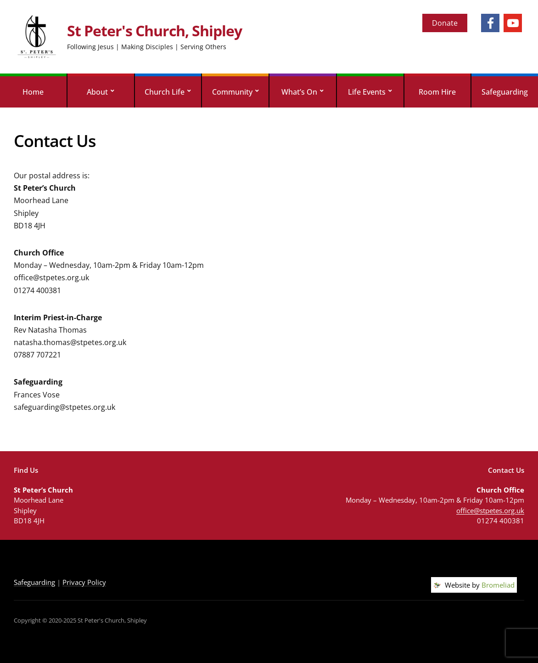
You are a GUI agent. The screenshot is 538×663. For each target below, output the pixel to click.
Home (33, 92)
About (97, 92)
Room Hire (437, 92)
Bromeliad (498, 584)
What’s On (299, 92)
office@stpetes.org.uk (490, 510)
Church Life (165, 92)
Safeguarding (505, 92)
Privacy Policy (84, 582)
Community (232, 92)
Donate (445, 23)
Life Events (367, 92)
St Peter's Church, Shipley (154, 30)
